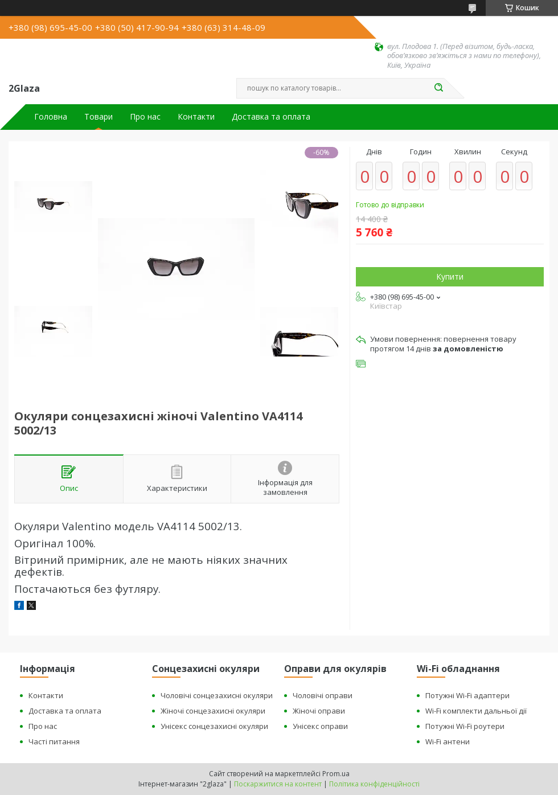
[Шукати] (438, 88)
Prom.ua (336, 773)
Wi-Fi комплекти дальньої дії (476, 711)
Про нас (145, 117)
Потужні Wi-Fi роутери (464, 726)
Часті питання (54, 741)
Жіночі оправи (319, 711)
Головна (50, 117)
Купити (449, 276)
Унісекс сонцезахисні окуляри (214, 726)
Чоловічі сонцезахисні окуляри (217, 695)
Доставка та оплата (271, 117)
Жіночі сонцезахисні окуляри (213, 711)
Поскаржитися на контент (278, 784)
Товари (98, 117)
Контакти (196, 117)
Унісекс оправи (320, 726)
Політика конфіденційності (374, 784)
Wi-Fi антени (447, 741)
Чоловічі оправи (322, 695)
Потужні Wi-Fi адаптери (467, 695)
